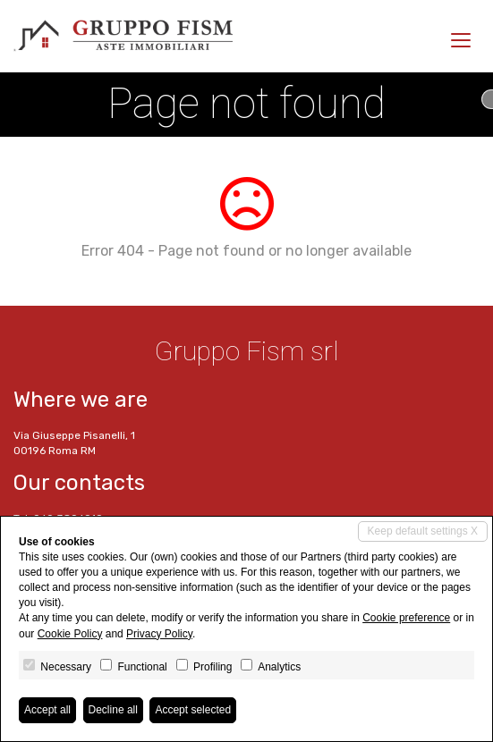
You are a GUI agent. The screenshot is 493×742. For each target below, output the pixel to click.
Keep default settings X (423, 531)
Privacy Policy (159, 634)
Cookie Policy (70, 634)
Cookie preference (406, 617)
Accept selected (193, 710)
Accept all (47, 710)
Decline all (113, 710)
